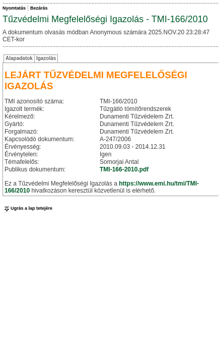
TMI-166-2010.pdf (124, 169)
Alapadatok (19, 58)
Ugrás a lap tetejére (27, 208)
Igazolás (46, 58)
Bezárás (39, 8)
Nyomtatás (14, 8)
